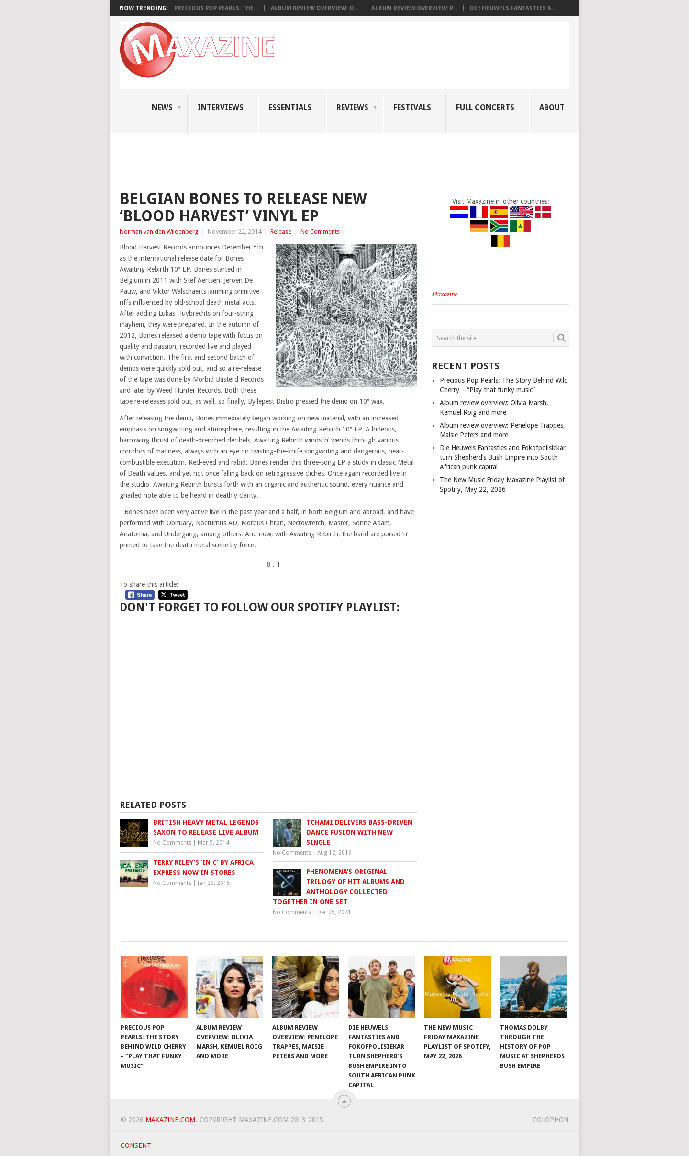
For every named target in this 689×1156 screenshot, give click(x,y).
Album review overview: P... (414, 8)
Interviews (221, 107)
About (552, 107)
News (162, 107)
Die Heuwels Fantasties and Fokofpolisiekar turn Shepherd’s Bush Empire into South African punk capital (503, 457)
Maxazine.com (170, 1119)
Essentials (289, 107)
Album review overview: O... (314, 8)
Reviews (352, 107)
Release (280, 231)
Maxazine (444, 294)
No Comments (320, 231)
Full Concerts (485, 107)
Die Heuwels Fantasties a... (513, 8)
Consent (136, 1145)
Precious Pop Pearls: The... (216, 8)
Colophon (550, 1119)
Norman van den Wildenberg (159, 231)
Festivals (412, 107)
